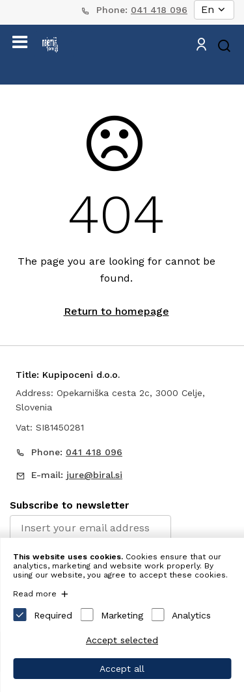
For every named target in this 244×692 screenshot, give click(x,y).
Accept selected (122, 640)
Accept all (122, 668)
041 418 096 (159, 10)
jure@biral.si (94, 475)
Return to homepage (116, 311)
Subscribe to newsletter (69, 505)
